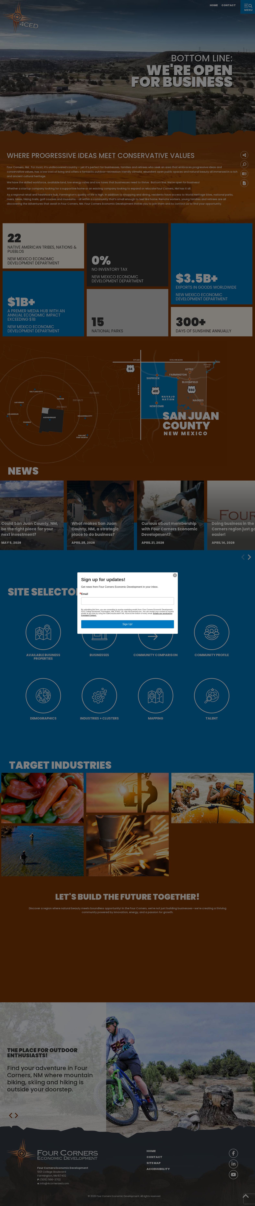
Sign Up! (127, 624)
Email (84, 594)
